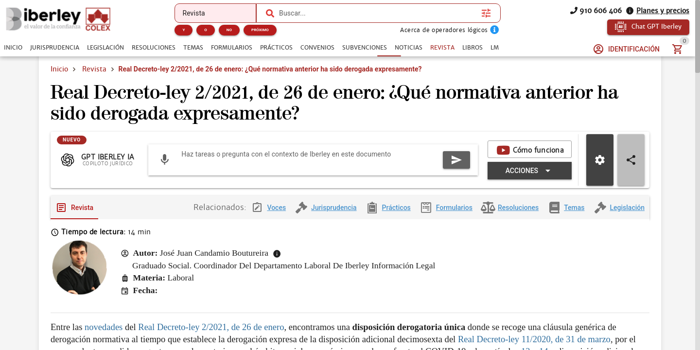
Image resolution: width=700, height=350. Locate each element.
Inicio (59, 69)
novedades (103, 335)
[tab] (13, 47)
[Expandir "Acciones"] (530, 178)
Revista (94, 69)
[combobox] (377, 13)
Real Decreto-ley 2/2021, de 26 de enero (211, 335)
